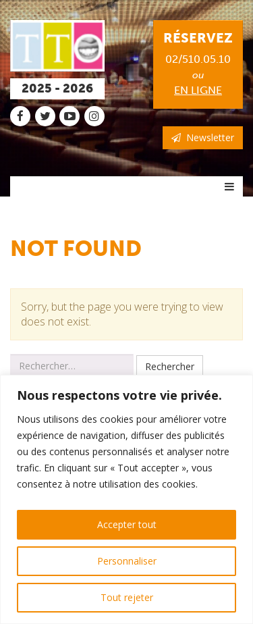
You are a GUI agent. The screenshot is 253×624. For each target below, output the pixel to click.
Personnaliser (127, 560)
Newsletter (202, 137)
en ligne (198, 90)
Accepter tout (127, 524)
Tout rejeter (127, 597)
